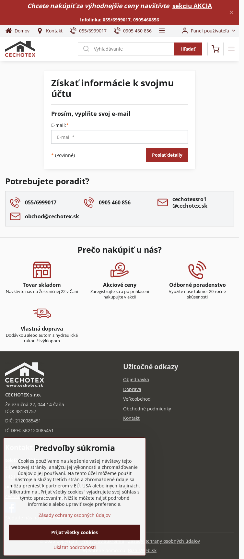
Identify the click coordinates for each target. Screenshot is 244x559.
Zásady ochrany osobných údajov (164, 541)
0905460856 (146, 20)
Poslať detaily (167, 155)
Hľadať (187, 49)
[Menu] (231, 49)
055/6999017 (117, 20)
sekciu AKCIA (192, 5)
